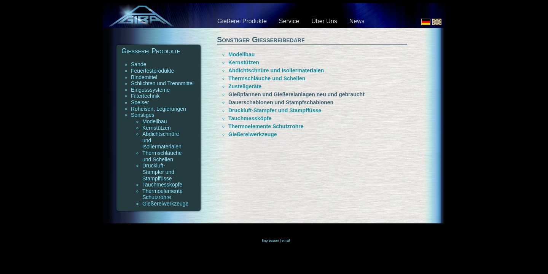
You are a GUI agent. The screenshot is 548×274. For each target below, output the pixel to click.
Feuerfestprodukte (152, 71)
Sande (138, 64)
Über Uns (324, 21)
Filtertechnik (145, 96)
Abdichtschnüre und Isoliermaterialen (276, 70)
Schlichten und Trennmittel (162, 83)
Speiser (140, 102)
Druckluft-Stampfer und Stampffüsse (158, 171)
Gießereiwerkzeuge (165, 204)
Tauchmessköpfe (162, 185)
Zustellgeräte (244, 86)
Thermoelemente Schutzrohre (162, 194)
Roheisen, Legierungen (158, 109)
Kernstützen (156, 128)
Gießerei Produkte (242, 21)
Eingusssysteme (150, 90)
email (286, 240)
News (357, 21)
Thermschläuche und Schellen (162, 156)
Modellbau (154, 121)
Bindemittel (144, 77)
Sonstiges (142, 115)
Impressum (270, 240)
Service (289, 21)
